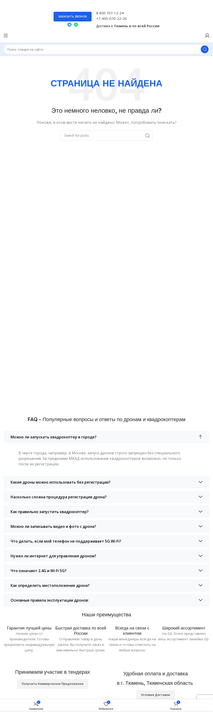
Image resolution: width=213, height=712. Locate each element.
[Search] (106, 49)
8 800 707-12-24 (110, 13)
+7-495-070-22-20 (111, 18)
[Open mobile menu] (5, 35)
